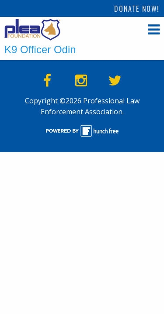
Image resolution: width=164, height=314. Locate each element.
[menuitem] (137, 8)
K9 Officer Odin (40, 49)
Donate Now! (137, 8)
